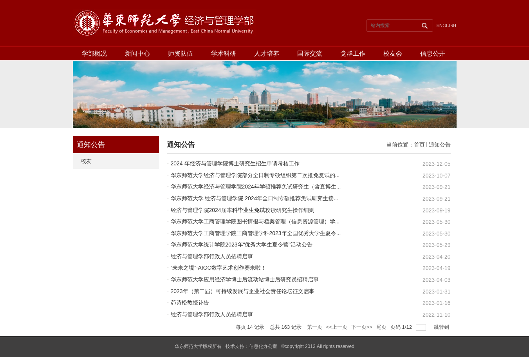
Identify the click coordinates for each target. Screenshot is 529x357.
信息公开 (432, 53)
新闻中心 (137, 53)
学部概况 (94, 53)
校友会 (392, 53)
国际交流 (309, 53)
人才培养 (266, 53)
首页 (419, 144)
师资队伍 (180, 53)
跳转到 (442, 327)
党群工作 (352, 53)
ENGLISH (446, 25)
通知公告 (440, 144)
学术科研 (223, 53)
